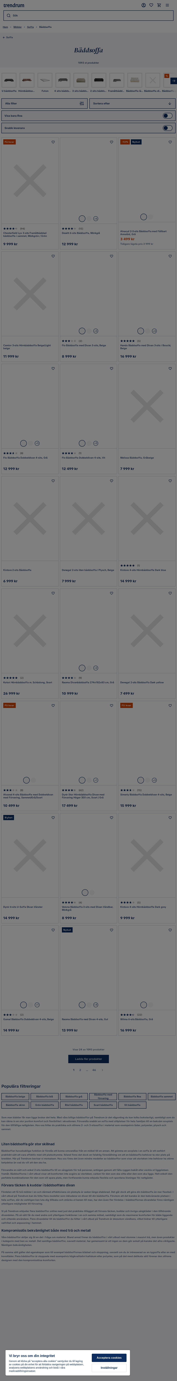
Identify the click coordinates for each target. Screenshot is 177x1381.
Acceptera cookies (109, 1357)
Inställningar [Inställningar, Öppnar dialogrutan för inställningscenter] (109, 1367)
